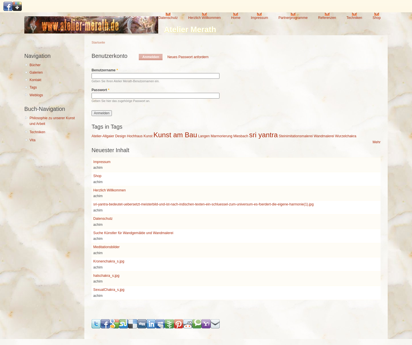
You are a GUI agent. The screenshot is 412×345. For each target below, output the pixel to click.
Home (235, 18)
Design (120, 136)
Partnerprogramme (293, 18)
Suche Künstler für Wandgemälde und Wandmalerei (133, 233)
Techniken (354, 18)
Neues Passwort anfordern (188, 57)
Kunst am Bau (175, 135)
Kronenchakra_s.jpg (108, 261)
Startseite (98, 42)
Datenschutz (168, 18)
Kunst (148, 136)
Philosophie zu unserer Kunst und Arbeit (52, 121)
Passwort (100, 90)
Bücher (35, 65)
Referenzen (327, 18)
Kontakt (35, 80)
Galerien (36, 72)
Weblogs (36, 95)
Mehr (377, 142)
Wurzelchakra (345, 136)
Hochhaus (135, 136)
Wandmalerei (324, 136)
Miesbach (240, 136)
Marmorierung (221, 136)
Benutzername (105, 70)
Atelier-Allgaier (103, 136)
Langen (204, 136)
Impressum (259, 18)
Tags (33, 87)
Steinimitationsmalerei (296, 136)
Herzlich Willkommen (204, 18)
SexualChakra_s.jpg (108, 290)
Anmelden (152, 57)
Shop (377, 18)
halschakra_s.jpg (106, 276)
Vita (32, 140)
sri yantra (263, 135)
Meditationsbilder (106, 247)
